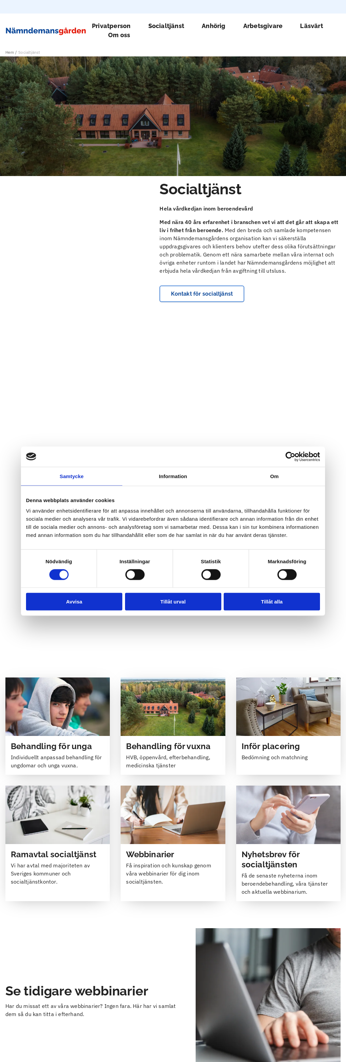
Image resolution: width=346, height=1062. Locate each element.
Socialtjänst (166, 25)
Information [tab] (173, 476)
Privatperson (111, 25)
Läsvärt (311, 25)
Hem (9, 52)
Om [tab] (274, 476)
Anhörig (213, 25)
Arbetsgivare (262, 25)
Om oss (119, 35)
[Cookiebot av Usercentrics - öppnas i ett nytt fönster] (290, 456)
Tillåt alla (272, 601)
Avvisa (74, 601)
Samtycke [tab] (72, 476)
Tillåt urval (173, 601)
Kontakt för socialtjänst (202, 413)
